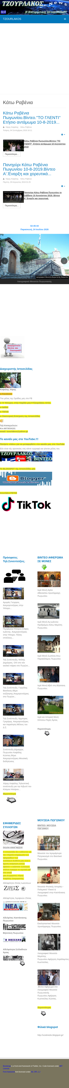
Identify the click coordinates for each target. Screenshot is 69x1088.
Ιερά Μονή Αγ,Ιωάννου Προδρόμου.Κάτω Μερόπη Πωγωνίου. (49, 625)
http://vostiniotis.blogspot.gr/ (50, 1035)
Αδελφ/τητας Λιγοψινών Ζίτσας (17, 898)
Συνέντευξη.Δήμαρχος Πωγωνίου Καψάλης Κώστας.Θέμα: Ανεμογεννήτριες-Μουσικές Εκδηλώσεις (15, 755)
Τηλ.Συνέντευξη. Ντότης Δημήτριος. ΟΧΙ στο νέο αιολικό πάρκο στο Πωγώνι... (16, 662)
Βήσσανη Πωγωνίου (13, 933)
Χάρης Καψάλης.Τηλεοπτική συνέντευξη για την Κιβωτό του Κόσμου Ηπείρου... (17, 786)
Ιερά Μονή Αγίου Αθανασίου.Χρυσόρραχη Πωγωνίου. (48, 593)
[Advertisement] (34, 58)
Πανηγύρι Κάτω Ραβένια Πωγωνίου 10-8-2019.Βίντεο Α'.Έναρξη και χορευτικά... (29, 169)
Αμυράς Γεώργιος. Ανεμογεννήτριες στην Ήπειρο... (13, 605)
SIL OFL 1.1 (35, 1072)
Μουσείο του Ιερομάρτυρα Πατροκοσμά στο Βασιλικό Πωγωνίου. (49, 856)
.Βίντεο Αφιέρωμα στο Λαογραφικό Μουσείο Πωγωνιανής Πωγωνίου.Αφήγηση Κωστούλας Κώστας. (47, 993)
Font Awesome (9, 1072)
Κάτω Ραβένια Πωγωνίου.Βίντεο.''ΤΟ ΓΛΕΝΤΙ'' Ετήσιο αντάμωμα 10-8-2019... (32, 117)
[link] (25, 403)
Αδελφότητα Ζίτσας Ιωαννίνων (17, 883)
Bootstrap (7, 1066)
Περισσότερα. (44, 729)
